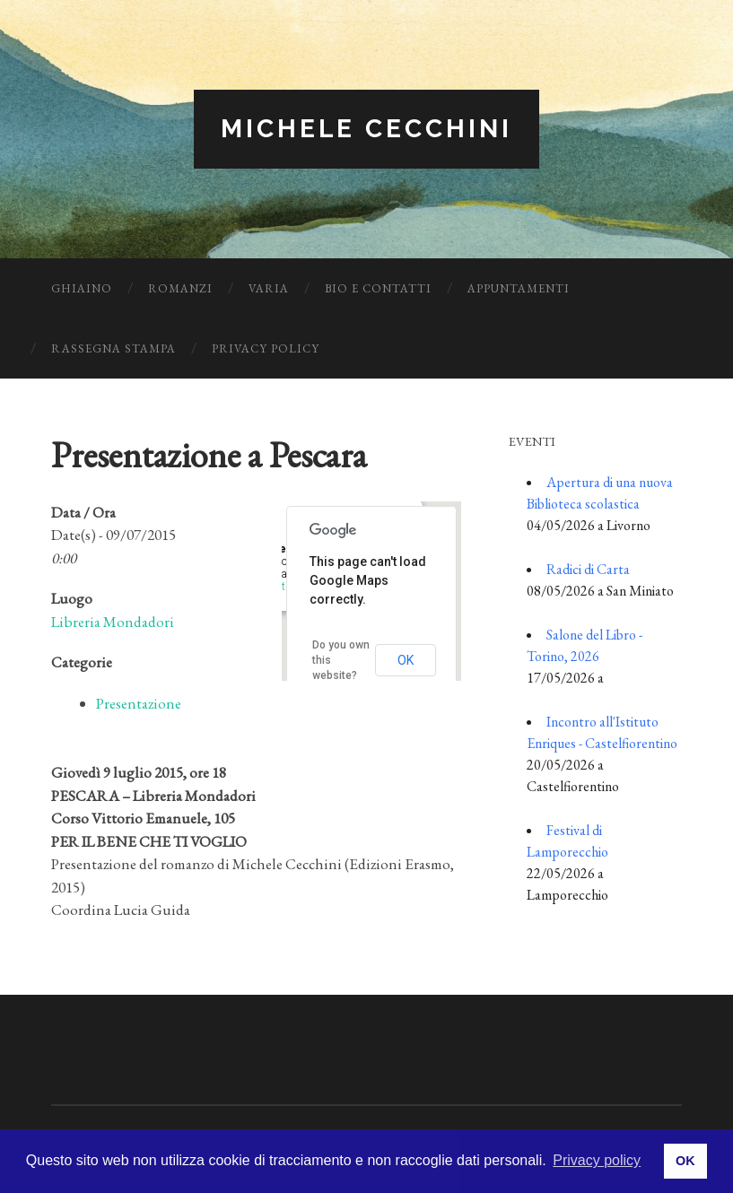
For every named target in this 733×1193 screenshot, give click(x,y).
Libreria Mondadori (112, 621)
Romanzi (180, 288)
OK (405, 660)
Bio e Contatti (378, 288)
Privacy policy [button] (597, 1160)
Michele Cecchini (366, 129)
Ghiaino (81, 288)
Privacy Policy (265, 348)
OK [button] (685, 1161)
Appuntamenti (518, 288)
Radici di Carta (588, 569)
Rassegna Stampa (113, 348)
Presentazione (138, 703)
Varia (269, 288)
